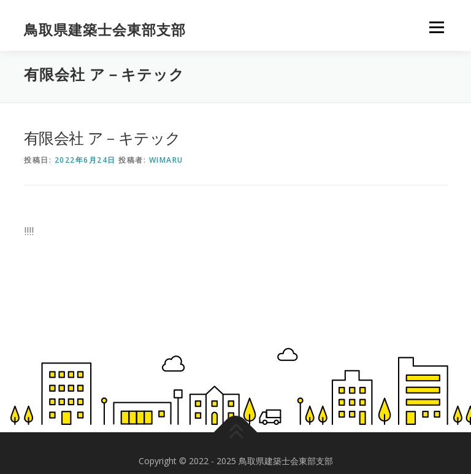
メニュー (436, 28)
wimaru (166, 160)
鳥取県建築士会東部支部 (105, 29)
